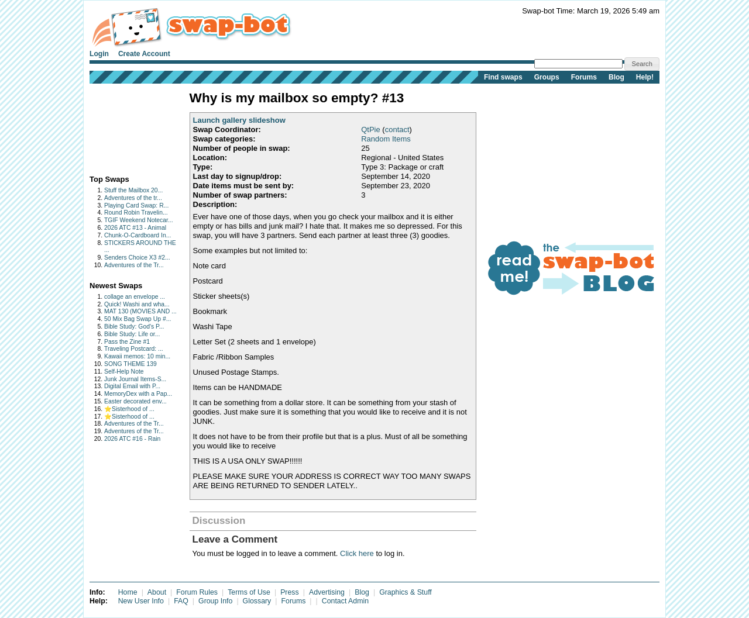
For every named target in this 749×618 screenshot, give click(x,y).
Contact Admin (345, 601)
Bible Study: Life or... (132, 334)
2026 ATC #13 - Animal (135, 228)
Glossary (257, 601)
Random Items (386, 138)
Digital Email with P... (132, 386)
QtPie (370, 129)
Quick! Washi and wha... (137, 304)
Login (99, 54)
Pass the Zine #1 (127, 342)
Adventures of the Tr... (134, 265)
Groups (546, 77)
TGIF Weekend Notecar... (138, 220)
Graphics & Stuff (405, 592)
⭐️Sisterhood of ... (129, 409)
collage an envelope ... (134, 297)
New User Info (141, 601)
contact (397, 129)
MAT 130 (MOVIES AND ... (140, 311)
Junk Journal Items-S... (135, 379)
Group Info (215, 601)
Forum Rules (197, 592)
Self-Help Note (124, 371)
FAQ (181, 601)
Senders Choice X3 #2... (137, 257)
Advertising (327, 592)
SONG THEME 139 (130, 364)
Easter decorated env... (135, 401)
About (156, 592)
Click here (357, 553)
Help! (645, 77)
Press (289, 592)
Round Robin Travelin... (136, 212)
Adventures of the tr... (133, 198)
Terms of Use (249, 592)
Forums (584, 77)
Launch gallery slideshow (239, 120)
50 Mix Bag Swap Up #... (137, 319)
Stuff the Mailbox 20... (133, 190)
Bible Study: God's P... (134, 326)
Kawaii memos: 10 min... (137, 356)
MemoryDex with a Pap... (138, 394)
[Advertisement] (126, 126)
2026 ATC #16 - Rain (132, 439)
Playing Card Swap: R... (136, 205)
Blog (616, 77)
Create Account (144, 54)
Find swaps (503, 77)
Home (128, 592)
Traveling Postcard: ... (133, 349)
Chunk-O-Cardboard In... (137, 235)
